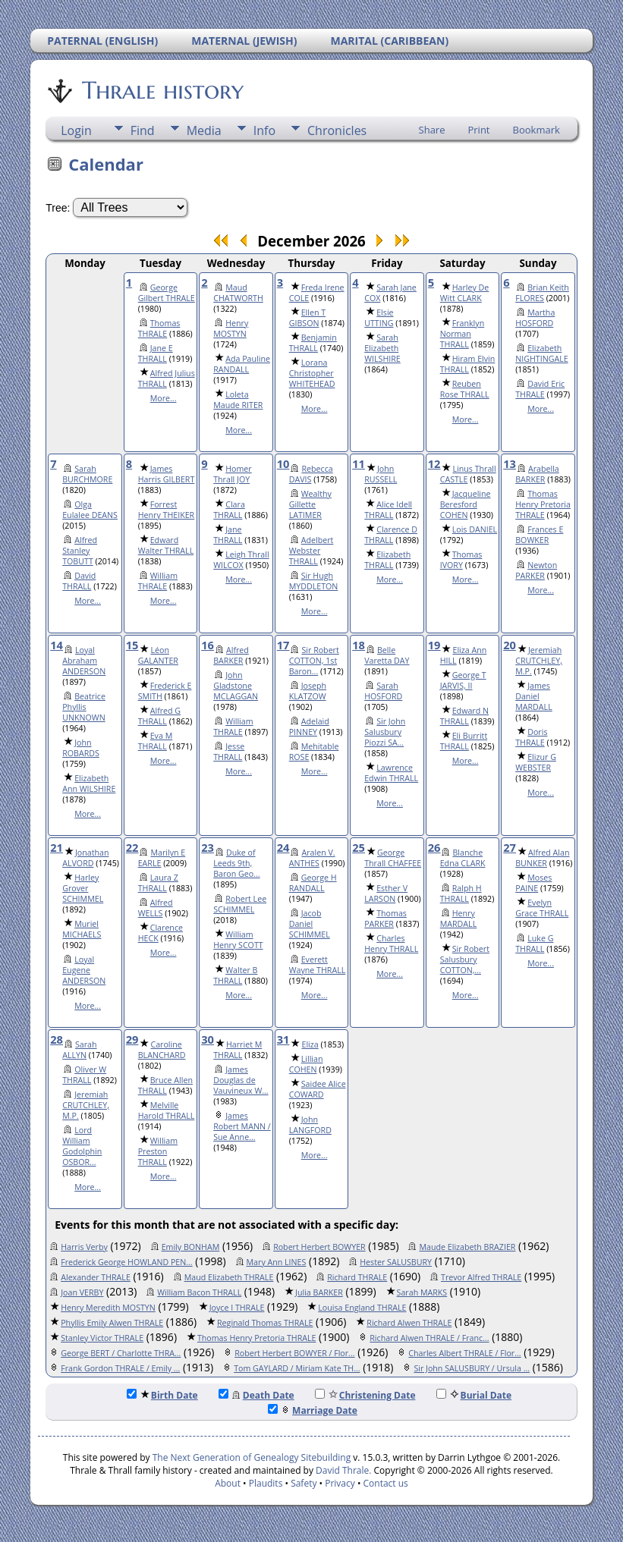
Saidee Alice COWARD (317, 1089)
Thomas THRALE (159, 328)
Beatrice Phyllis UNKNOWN (83, 707)
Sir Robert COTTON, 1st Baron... (314, 661)
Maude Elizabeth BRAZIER (467, 1247)
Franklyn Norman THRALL (462, 334)
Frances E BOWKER (539, 534)
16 (207, 644)
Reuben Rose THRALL (464, 389)
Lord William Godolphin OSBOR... (82, 1146)
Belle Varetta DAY (386, 655)
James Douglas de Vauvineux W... (240, 1080)
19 (434, 644)
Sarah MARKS (422, 1292)
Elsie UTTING (378, 317)
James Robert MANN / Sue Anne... (241, 1126)
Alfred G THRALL (159, 716)
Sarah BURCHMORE (87, 474)
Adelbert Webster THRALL (311, 551)
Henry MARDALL (458, 918)
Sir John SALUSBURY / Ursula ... (472, 1368)
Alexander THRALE (96, 1277)
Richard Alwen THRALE (409, 1322)
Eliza (309, 1044)
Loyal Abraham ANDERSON (83, 661)
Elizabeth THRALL (387, 559)
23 (207, 847)
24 (283, 847)
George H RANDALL (313, 882)
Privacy (340, 1483)
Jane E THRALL (155, 353)
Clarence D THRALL (390, 534)
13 (509, 463)
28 (56, 1039)
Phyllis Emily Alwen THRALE (112, 1322)
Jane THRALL (227, 534)
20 (509, 644)
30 (207, 1039)
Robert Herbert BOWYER (319, 1247)
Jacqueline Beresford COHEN (465, 504)
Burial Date (474, 1395)
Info (264, 130)
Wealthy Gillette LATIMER (310, 504)
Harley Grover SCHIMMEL (82, 888)
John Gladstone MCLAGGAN (235, 686)
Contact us (385, 1483)
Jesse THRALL (228, 751)
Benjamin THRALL (313, 342)
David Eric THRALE (540, 389)
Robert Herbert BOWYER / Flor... (294, 1353)
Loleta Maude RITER (238, 399)
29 (132, 1039)
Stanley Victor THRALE (102, 1338)
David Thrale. (342, 1470)
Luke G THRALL (534, 943)
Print (478, 130)
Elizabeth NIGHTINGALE (541, 353)
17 (283, 644)
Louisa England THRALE (362, 1307)
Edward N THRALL (464, 716)
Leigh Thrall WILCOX (241, 559)
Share (432, 130)
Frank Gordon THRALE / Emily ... (120, 1368)
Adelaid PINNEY (309, 726)
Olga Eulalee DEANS (90, 509)
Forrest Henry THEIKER (166, 509)
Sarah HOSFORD (383, 691)
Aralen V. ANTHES (312, 857)
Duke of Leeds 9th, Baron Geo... (236, 863)
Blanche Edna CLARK (463, 857)
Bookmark (536, 130)
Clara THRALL (229, 509)
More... (163, 398)
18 (358, 644)
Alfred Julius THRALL (166, 378)
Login (76, 130)
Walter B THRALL (235, 975)
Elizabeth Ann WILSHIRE (88, 783)
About (228, 1483)
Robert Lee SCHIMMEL (239, 904)
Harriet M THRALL (237, 1049)
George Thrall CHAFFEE (392, 857)
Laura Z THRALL (158, 882)
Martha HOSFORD (535, 317)
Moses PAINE (533, 882)
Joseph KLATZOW (307, 691)
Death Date (256, 1395)
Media (204, 130)
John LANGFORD (310, 1124)
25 (358, 847)
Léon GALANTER (158, 655)
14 (56, 644)
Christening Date (365, 1395)
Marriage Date (312, 1410)
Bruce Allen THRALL (165, 1085)
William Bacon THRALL (199, 1292)
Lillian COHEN (306, 1064)
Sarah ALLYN (79, 1049)
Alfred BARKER (231, 655)
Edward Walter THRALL (166, 545)
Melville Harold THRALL (166, 1110)
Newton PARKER (536, 570)
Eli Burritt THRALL (464, 741)
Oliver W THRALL (84, 1074)
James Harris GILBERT (166, 474)
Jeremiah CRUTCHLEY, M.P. (538, 661)
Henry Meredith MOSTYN (108, 1307)
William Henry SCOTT (238, 939)
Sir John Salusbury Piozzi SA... (384, 732)
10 (283, 463)
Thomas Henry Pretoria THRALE (543, 504)
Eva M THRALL (155, 741)
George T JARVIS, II (463, 680)
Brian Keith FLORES (542, 292)
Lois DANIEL (474, 529)
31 (283, 1039)
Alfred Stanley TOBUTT (79, 551)
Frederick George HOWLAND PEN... (126, 1262)
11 (358, 463)
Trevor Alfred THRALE (481, 1277)
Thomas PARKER (385, 918)
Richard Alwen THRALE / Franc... (429, 1338)
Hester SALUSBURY (396, 1262)
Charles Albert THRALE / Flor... (464, 1353)
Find (143, 130)
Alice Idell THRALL (388, 509)
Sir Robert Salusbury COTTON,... (464, 959)
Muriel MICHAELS (81, 929)
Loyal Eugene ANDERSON (83, 970)
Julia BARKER (319, 1292)
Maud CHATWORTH (238, 292)
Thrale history (162, 90)
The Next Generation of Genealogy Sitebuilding (252, 1457)
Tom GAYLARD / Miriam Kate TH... (297, 1368)
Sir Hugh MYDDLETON (313, 581)
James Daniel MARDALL (533, 696)
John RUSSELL (380, 474)
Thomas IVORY (461, 559)
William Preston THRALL (158, 1151)
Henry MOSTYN (230, 328)
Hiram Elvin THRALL (468, 364)
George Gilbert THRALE (166, 292)
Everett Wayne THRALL (317, 964)
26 (434, 847)
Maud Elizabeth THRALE (229, 1277)
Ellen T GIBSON (307, 317)
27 (509, 847)
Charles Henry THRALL (391, 943)
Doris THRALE (531, 737)
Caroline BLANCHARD (162, 1049)
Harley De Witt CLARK (464, 292)
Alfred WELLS (155, 908)
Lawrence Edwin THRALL (391, 773)
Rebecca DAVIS (311, 474)
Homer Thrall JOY (232, 474)
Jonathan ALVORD (85, 857)
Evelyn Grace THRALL (541, 908)
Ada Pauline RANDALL (241, 364)
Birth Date (162, 1395)
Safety (303, 1483)
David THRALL (79, 581)
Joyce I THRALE (237, 1307)
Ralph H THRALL (461, 893)
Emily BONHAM (191, 1247)
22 (132, 847)
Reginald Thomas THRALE (265, 1322)
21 (56, 847)
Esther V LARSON (385, 893)
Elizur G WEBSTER (535, 762)
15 (132, 644)
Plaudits (266, 1483)
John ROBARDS (80, 747)
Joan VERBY (82, 1292)
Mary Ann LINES (277, 1262)
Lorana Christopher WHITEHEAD (312, 373)
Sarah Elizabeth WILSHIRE (382, 348)
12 (434, 463)
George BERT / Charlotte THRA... (121, 1353)
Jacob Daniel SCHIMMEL (309, 924)
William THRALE (158, 581)
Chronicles (337, 130)
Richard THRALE (357, 1277)
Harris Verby (84, 1247)
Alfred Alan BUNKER (542, 857)
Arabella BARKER (537, 474)
